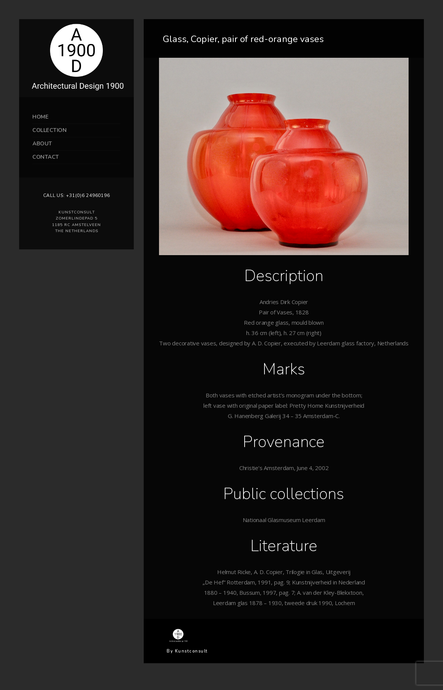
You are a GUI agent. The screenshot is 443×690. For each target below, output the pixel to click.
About (42, 143)
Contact (45, 157)
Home (40, 116)
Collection (49, 130)
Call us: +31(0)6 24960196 (76, 195)
